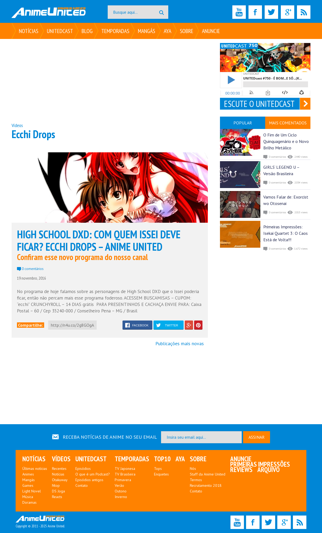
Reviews (241, 469)
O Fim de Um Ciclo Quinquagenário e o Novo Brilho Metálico (286, 141)
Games (27, 485)
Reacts (57, 496)
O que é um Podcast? (92, 474)
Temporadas (115, 31)
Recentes (59, 468)
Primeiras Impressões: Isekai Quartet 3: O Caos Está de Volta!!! (285, 233)
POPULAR (242, 122)
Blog (87, 31)
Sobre (186, 31)
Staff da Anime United (207, 474)
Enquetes (161, 474)
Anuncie (211, 31)
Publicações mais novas (179, 343)
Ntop (56, 485)
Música (27, 496)
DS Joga (58, 491)
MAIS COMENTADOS (288, 122)
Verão (119, 485)
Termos (196, 479)
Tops (158, 468)
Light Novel (31, 491)
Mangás (146, 31)
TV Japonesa (125, 468)
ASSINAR (256, 437)
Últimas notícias (34, 468)
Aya (167, 31)
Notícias (28, 31)
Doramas (29, 502)
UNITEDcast (60, 31)
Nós (193, 468)
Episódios (83, 468)
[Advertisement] (110, 80)
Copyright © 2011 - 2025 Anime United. (40, 522)
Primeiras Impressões (260, 464)
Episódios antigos (89, 479)
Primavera (123, 479)
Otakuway (60, 479)
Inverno (121, 496)
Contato (81, 485)
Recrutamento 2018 (206, 485)
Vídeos (17, 125)
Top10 (162, 459)
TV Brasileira (125, 474)
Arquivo (268, 469)
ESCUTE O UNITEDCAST (259, 103)
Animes (28, 474)
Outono (121, 491)
